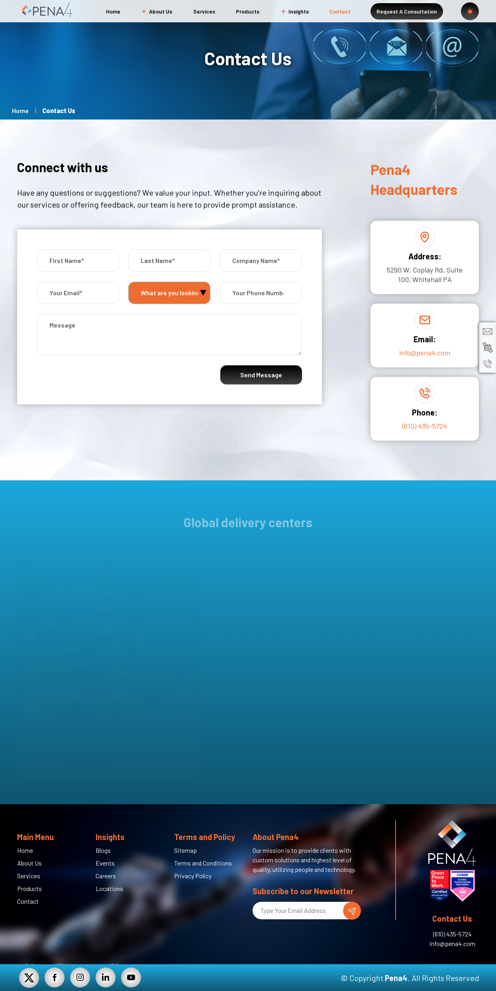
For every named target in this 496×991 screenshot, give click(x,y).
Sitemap (185, 850)
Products (247, 11)
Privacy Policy (193, 875)
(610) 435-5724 (424, 438)
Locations (109, 888)
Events (105, 863)
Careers (106, 875)
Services (204, 11)
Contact (340, 11)
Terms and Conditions (203, 863)
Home (113, 11)
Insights (294, 11)
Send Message (261, 387)
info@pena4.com (424, 364)
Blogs (103, 850)
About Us (156, 11)
